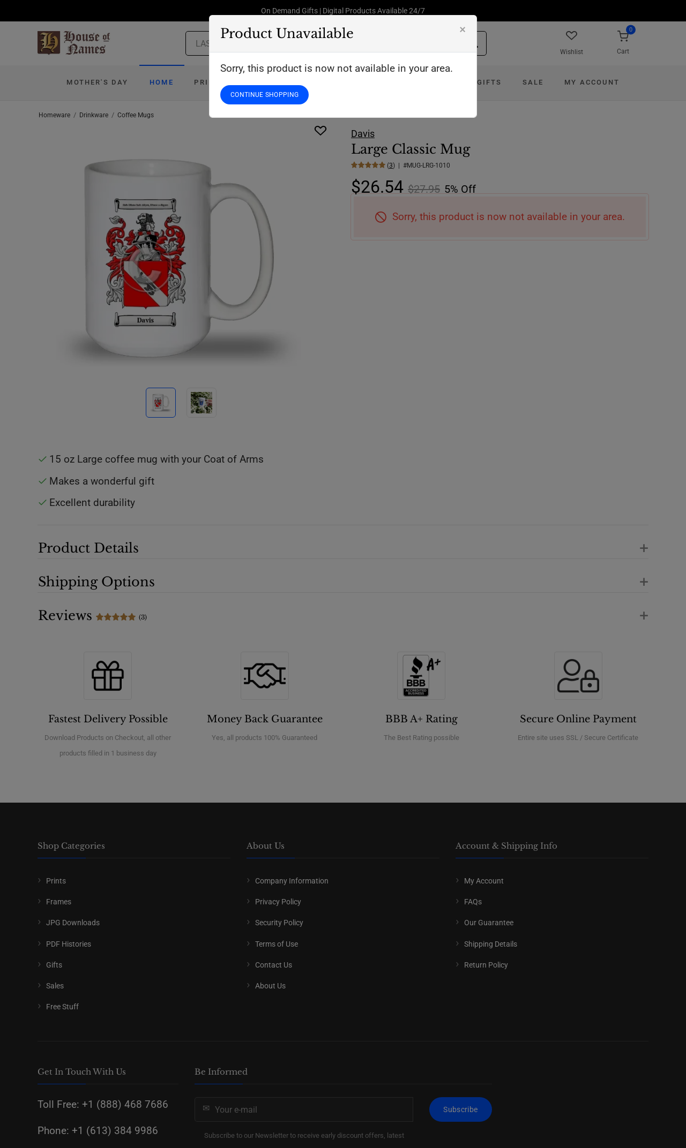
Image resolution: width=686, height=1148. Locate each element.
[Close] (462, 29)
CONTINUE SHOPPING (264, 95)
